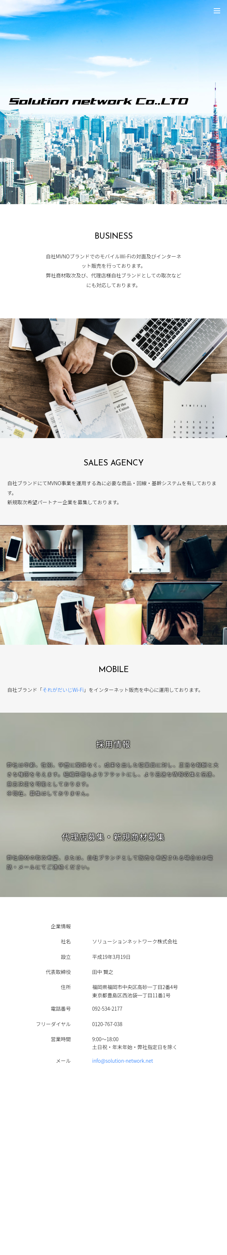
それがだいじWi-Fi (63, 689)
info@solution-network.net (122, 1060)
